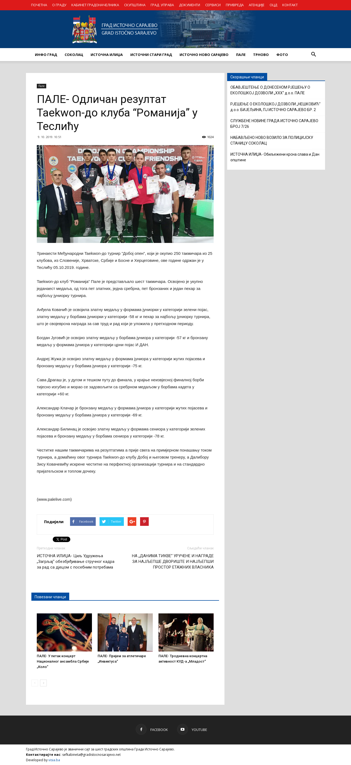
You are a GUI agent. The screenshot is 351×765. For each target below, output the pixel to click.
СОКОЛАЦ (74, 54)
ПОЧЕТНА (39, 4)
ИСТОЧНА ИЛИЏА (107, 54)
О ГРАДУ (59, 4)
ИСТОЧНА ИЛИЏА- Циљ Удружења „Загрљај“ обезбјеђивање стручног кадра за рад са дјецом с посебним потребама (75, 561)
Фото (282, 54)
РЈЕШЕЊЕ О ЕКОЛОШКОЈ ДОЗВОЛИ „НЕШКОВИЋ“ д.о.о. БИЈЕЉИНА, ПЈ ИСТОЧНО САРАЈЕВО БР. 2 (275, 107)
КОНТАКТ (290, 4)
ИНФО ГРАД (46, 54)
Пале (41, 86)
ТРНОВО (261, 54)
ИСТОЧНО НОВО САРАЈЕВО (204, 54)
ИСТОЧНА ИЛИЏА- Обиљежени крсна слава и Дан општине (274, 157)
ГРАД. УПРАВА (162, 4)
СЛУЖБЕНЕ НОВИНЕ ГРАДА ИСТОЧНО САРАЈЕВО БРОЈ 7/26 (274, 124)
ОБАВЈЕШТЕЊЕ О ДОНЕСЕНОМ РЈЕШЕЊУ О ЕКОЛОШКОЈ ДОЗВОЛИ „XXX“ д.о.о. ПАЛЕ (270, 90)
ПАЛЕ (241, 54)
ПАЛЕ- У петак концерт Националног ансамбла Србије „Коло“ (63, 661)
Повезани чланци (50, 597)
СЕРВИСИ (213, 4)
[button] (313, 54)
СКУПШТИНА (134, 4)
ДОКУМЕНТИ (189, 4)
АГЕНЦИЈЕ (256, 4)
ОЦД (273, 4)
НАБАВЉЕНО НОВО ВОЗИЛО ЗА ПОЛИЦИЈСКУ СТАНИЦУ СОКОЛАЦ (271, 140)
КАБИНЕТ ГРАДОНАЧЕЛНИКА (95, 4)
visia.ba (54, 760)
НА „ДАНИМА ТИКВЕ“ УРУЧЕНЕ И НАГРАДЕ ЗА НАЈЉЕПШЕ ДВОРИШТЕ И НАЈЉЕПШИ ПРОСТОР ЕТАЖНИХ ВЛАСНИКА (173, 561)
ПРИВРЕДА (235, 4)
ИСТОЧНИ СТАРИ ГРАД (151, 54)
